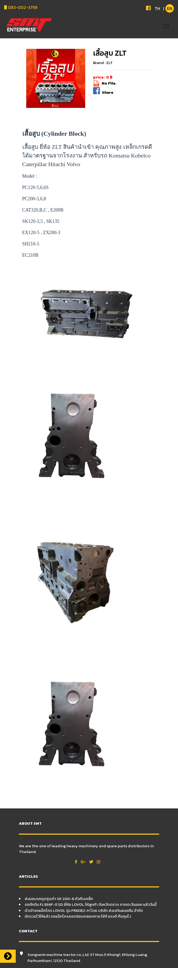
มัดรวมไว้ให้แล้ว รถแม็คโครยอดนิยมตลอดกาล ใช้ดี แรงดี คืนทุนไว (78, 916)
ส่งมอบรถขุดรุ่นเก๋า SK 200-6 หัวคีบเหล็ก (59, 899)
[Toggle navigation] (166, 26)
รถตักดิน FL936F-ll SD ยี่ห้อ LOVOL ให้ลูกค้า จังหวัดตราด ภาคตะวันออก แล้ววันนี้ (91, 904)
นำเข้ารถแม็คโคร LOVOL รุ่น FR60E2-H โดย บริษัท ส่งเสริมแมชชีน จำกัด (84, 910)
